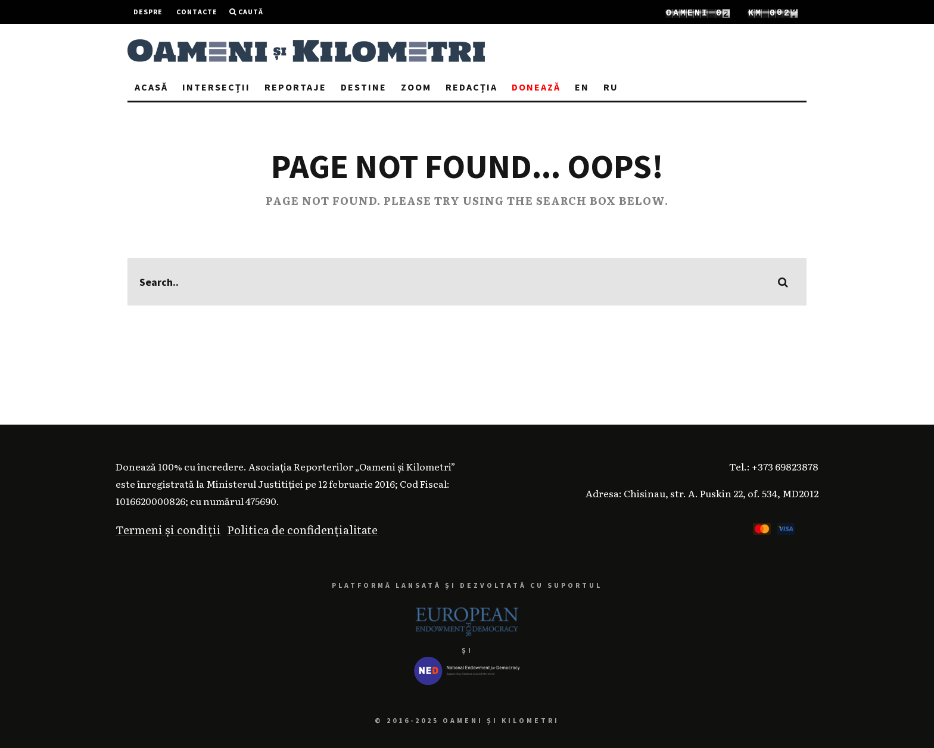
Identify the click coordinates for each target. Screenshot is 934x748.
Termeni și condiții (168, 529)
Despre (148, 11)
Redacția (471, 87)
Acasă (151, 87)
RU (610, 87)
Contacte (196, 11)
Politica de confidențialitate (302, 529)
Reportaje (295, 87)
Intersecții (216, 87)
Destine (364, 87)
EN (582, 87)
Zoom (416, 87)
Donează (536, 87)
